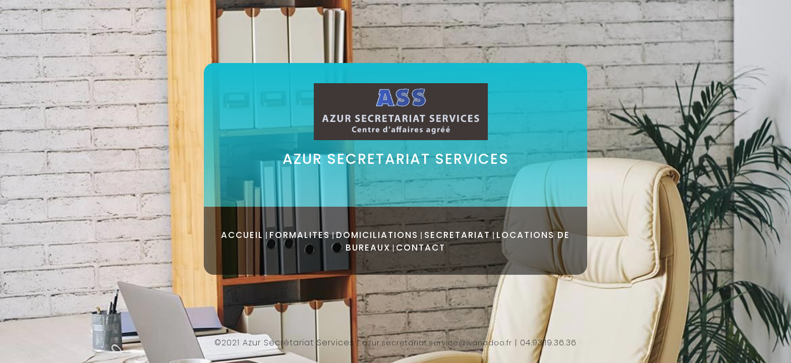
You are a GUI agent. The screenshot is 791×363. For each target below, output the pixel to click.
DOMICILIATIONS (377, 235)
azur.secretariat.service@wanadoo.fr (437, 343)
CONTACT (420, 247)
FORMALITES (299, 235)
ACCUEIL (242, 235)
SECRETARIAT (457, 235)
